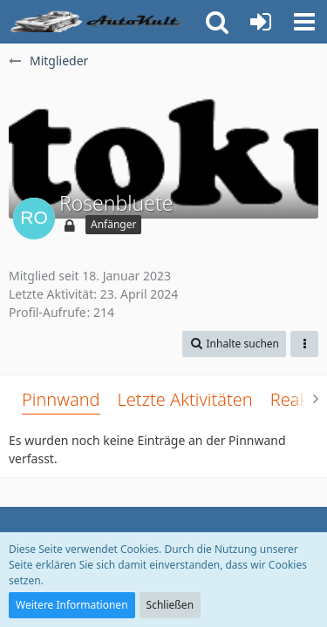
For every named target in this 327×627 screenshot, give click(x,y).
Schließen (170, 604)
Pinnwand (61, 399)
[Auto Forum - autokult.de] (98, 21)
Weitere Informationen (72, 604)
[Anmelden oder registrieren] (260, 21)
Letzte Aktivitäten (185, 399)
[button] (304, 21)
